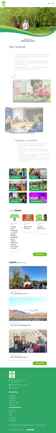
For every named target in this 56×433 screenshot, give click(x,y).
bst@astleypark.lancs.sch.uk (19, 385)
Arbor (10, 413)
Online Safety (13, 418)
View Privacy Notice (40, 425)
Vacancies (12, 405)
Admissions (12, 395)
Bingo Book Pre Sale (28, 228)
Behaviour (12, 411)
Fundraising (12, 398)
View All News (40, 254)
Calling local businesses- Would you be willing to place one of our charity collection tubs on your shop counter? (14, 237)
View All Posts (40, 363)
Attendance (12, 420)
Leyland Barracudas (41, 228)
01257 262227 (14, 388)
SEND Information (14, 402)
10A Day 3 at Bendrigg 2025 (20, 325)
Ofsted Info (12, 400)
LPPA (10, 415)
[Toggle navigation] (52, 3)
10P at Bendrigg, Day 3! (18, 293)
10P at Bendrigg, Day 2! (18, 357)
